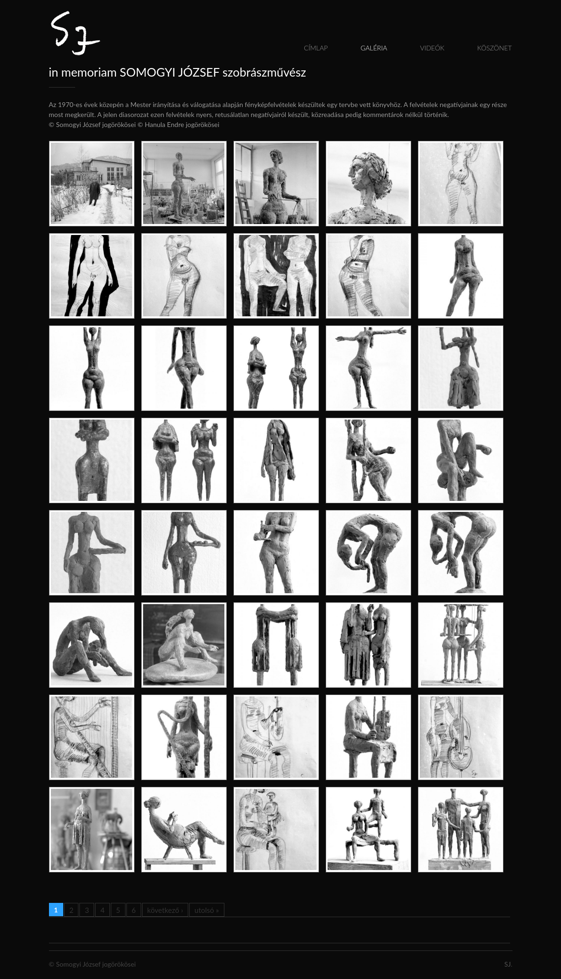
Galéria (373, 48)
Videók (432, 48)
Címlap (316, 48)
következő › (165, 910)
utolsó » (206, 910)
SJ (507, 964)
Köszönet (494, 48)
